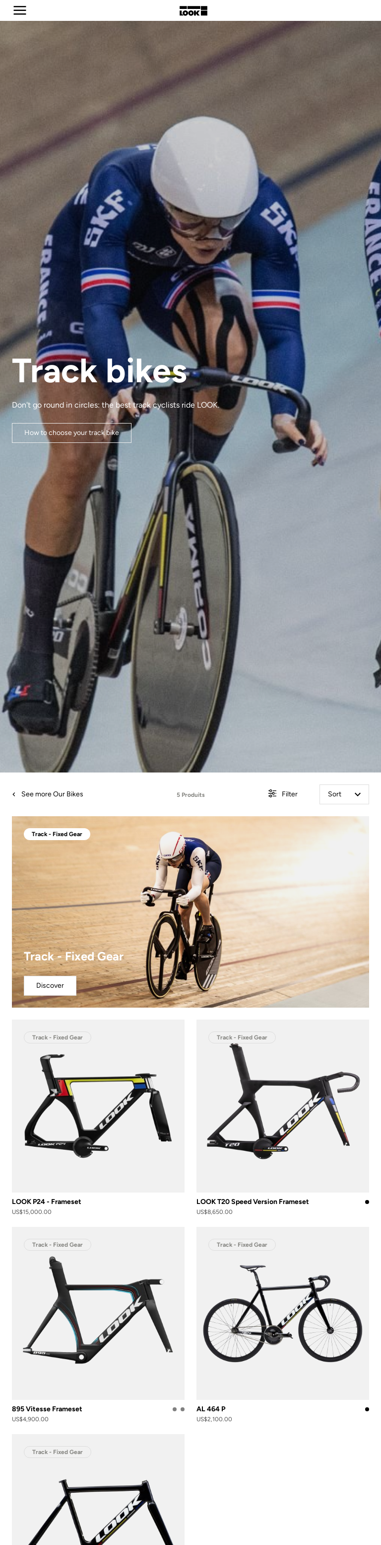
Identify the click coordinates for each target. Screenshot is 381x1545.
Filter (283, 794)
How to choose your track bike (71, 433)
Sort (344, 794)
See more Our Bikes (47, 794)
